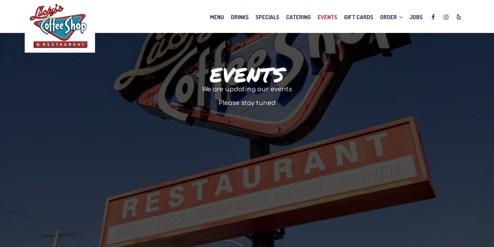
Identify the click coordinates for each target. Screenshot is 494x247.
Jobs (416, 17)
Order (391, 17)
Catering (298, 17)
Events (327, 17)
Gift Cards (358, 17)
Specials (267, 17)
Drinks (240, 17)
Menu (217, 17)
